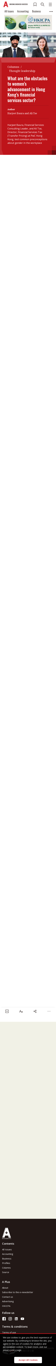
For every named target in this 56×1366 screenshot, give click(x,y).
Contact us (7, 1296)
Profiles (6, 1263)
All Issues (9, 11)
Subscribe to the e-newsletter (17, 1292)
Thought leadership (22, 71)
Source (5, 1272)
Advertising (8, 1301)
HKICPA (6, 1305)
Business (36, 11)
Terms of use (9, 1332)
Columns (13, 67)
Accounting (23, 11)
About (5, 1287)
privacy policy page (12, 1350)
